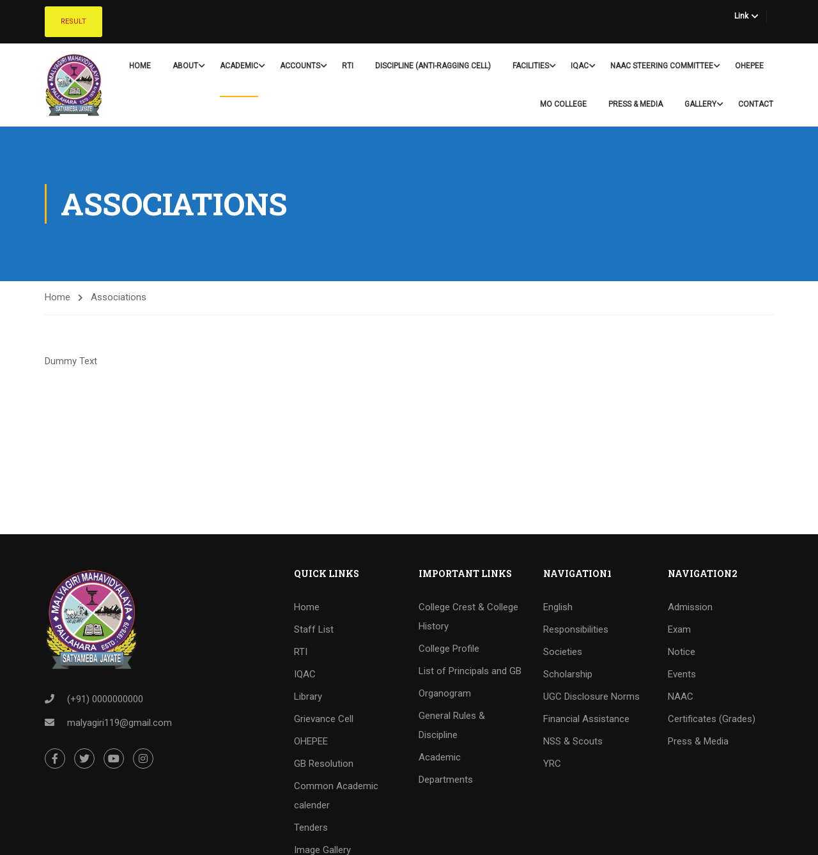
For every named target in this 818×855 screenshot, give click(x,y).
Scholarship (567, 674)
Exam (679, 629)
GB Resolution (323, 763)
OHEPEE (749, 65)
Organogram (445, 693)
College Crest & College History (468, 616)
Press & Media (635, 104)
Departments (446, 779)
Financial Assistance (586, 719)
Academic (239, 65)
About (185, 65)
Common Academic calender (336, 795)
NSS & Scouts (573, 741)
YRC (552, 763)
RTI (347, 65)
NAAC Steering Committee (661, 65)
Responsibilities (575, 629)
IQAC (580, 65)
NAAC (680, 696)
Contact (755, 104)
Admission (690, 607)
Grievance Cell (323, 719)
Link (741, 16)
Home (140, 65)
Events (682, 674)
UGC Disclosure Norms (591, 696)
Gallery (700, 104)
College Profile (449, 648)
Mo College (563, 104)
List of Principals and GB (470, 671)
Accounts (300, 65)
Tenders (311, 827)
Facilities (531, 65)
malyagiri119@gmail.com (119, 722)
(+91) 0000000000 (105, 699)
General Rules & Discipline (452, 725)
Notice (681, 652)
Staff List (314, 629)
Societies (562, 652)
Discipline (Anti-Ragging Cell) (433, 65)
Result (73, 21)
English (558, 607)
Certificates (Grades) (711, 719)
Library (308, 696)
